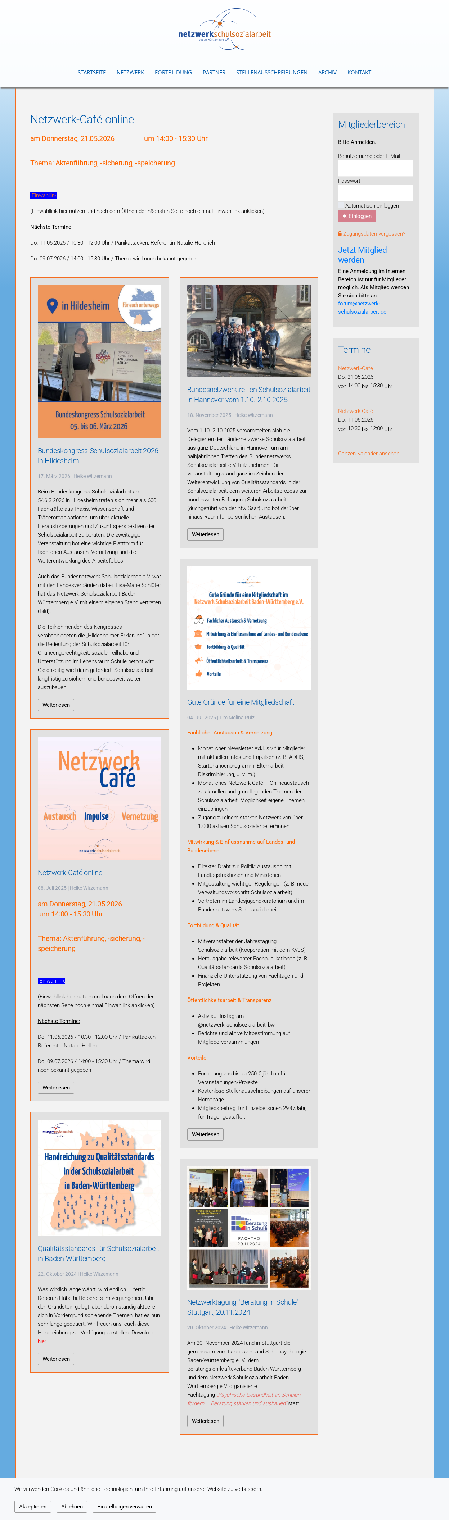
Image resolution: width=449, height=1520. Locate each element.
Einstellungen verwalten (124, 1506)
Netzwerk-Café (355, 368)
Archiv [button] (327, 72)
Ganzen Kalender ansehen (368, 453)
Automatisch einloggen (368, 205)
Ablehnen (72, 1506)
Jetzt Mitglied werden (362, 254)
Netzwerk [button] (130, 72)
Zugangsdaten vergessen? (371, 234)
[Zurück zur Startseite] (224, 29)
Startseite (92, 72)
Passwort (349, 181)
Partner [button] (214, 72)
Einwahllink (44, 195)
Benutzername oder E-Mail (369, 156)
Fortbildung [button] (173, 72)
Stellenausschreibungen (271, 72)
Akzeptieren (32, 1506)
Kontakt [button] (359, 72)
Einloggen (357, 216)
